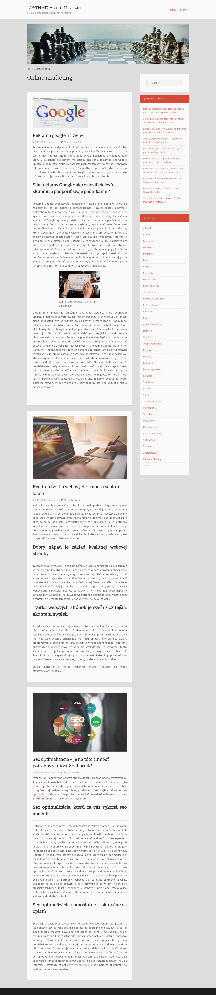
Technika (147, 414)
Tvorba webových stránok (48, 534)
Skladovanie (149, 382)
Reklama (147, 375)
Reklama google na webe (58, 135)
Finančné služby (151, 285)
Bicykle (146, 234)
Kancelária (148, 311)
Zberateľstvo (149, 452)
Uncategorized (150, 427)
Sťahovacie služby (152, 401)
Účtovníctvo (149, 420)
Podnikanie (148, 362)
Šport (146, 395)
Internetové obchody (153, 298)
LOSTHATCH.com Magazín (54, 7)
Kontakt (184, 10)
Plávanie (147, 350)
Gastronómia (149, 292)
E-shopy (147, 266)
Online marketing (152, 343)
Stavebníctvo (149, 407)
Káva (145, 317)
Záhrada (147, 446)
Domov (173, 10)
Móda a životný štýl (153, 324)
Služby (146, 388)
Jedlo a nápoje (150, 305)
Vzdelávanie (149, 439)
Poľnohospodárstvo (152, 369)
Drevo (146, 260)
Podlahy (147, 356)
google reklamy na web (96, 212)
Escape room (149, 279)
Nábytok (147, 330)
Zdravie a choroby (152, 459)
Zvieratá (147, 465)
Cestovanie (148, 240)
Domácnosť (148, 253)
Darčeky (147, 247)
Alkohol (147, 228)
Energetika (148, 273)
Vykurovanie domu (152, 433)
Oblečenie (148, 337)
